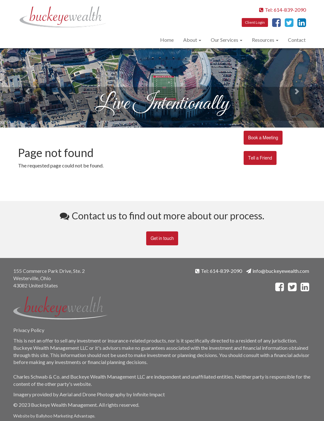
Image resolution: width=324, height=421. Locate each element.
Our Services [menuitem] (224, 40)
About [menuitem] (190, 40)
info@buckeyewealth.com (277, 271)
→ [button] (299, 88)
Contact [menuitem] (297, 40)
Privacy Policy (28, 330)
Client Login (255, 22)
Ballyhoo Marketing (54, 415)
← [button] (24, 88)
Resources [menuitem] (263, 40)
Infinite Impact (149, 394)
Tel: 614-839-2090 (282, 10)
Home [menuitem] (167, 40)
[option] (162, 88)
